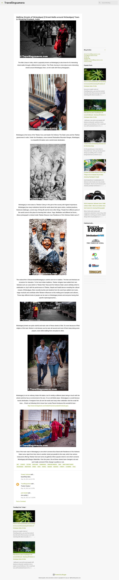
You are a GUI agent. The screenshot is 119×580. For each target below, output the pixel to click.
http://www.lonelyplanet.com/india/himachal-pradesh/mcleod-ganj (48, 406)
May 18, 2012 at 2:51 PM (28, 479)
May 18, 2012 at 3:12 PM (28, 488)
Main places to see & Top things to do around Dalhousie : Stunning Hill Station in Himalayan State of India (24, 557)
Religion (50, 466)
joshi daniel (24, 493)
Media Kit (86, 57)
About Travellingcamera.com (92, 54)
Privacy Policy (88, 61)
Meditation (28, 466)
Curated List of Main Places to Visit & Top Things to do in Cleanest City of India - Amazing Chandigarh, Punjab (94, 175)
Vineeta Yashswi (25, 474)
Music (39, 466)
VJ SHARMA (68, 466)
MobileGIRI (87, 58)
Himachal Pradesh (52, 464)
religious (56, 466)
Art (18, 464)
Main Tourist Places (68, 464)
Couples (23, 464)
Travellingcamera (14, 2)
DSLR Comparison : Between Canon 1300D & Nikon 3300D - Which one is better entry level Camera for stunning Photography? (94, 206)
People (44, 466)
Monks (34, 466)
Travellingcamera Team (90, 55)
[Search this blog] (109, 3)
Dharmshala (43, 464)
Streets (62, 466)
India (60, 464)
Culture (29, 464)
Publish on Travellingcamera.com (93, 60)
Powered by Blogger (59, 574)
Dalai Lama (35, 464)
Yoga (74, 466)
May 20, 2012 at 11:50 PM (28, 497)
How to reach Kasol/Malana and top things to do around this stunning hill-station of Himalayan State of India (24, 526)
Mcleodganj (20, 466)
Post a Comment (21, 501)
